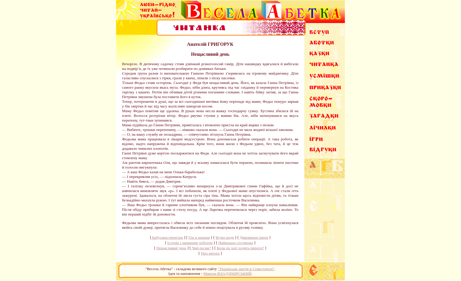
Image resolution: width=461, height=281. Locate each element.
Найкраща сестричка (235, 242)
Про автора (210, 253)
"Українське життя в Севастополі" (246, 269)
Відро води (225, 237)
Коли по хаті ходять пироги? (240, 248)
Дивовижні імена (254, 237)
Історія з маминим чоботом (190, 242)
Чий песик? (201, 248)
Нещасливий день (171, 248)
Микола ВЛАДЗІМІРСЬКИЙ (227, 273)
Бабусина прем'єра (167, 237)
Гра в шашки (199, 237)
